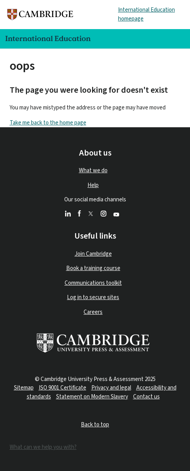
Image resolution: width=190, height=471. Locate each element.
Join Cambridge (93, 254)
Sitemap (24, 388)
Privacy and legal (111, 388)
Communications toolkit (93, 283)
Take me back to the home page (48, 123)
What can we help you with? (43, 447)
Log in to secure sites (93, 297)
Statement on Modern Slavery (92, 397)
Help (93, 185)
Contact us (146, 397)
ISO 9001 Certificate (62, 388)
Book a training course (93, 268)
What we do (93, 170)
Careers (93, 312)
